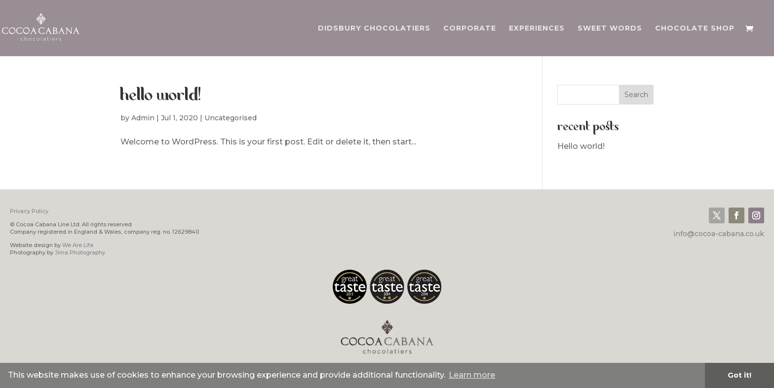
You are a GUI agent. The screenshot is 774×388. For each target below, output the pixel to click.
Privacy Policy (29, 211)
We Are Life (77, 245)
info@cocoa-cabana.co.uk (718, 233)
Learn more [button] (472, 375)
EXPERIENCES (537, 29)
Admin (143, 117)
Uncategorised (230, 117)
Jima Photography (80, 252)
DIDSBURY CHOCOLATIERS (374, 29)
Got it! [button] (739, 375)
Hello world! (160, 95)
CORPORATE (469, 29)
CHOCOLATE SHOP (695, 29)
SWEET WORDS (610, 29)
